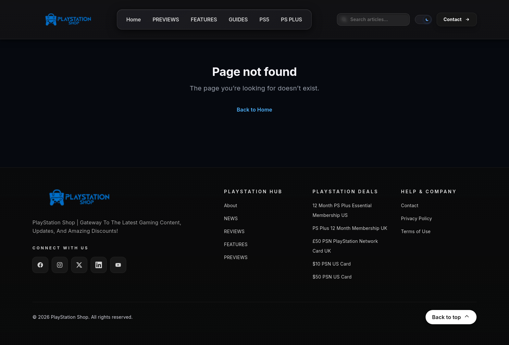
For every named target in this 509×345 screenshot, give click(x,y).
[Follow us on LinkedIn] (98, 265)
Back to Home (254, 109)
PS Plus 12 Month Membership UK (350, 228)
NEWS (231, 218)
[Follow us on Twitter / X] (79, 265)
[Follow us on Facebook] (40, 265)
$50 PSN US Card (332, 277)
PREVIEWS (236, 257)
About (230, 205)
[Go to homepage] (68, 19)
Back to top (451, 317)
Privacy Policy (416, 218)
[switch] (423, 19)
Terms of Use (415, 231)
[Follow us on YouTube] (118, 265)
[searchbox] (373, 19)
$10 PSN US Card (332, 264)
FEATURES (236, 244)
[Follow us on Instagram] (60, 265)
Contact (409, 205)
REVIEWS (234, 231)
